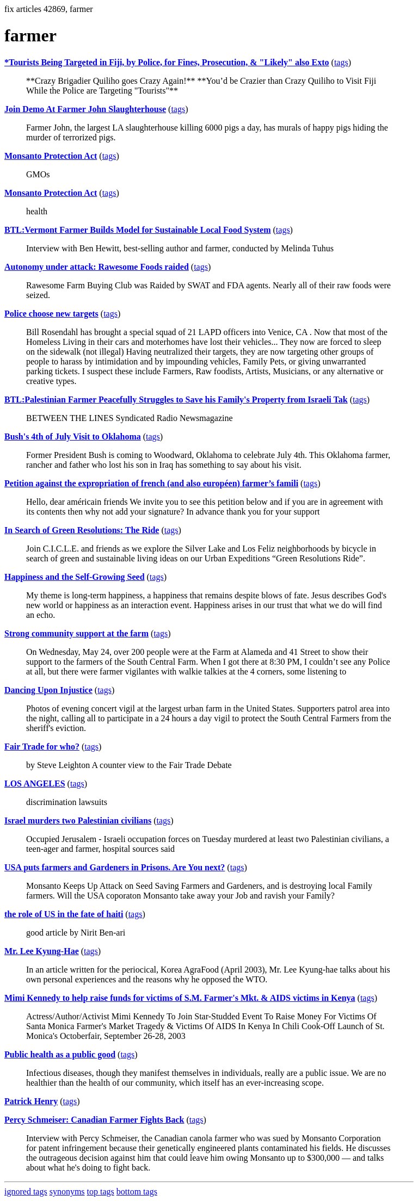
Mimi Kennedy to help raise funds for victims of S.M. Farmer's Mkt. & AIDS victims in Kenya (179, 997)
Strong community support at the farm (76, 633)
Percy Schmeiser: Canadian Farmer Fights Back (94, 1119)
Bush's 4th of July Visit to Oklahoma (72, 436)
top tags (100, 1191)
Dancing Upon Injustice (48, 690)
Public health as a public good (59, 1054)
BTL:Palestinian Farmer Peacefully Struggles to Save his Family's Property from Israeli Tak (176, 399)
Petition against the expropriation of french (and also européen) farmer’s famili (151, 483)
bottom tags (136, 1191)
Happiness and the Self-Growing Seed (74, 576)
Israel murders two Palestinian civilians (77, 820)
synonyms (67, 1191)
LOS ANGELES (34, 783)
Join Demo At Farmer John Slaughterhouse (85, 109)
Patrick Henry (31, 1101)
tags (341, 62)
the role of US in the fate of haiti (63, 914)
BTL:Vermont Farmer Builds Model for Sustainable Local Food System (137, 229)
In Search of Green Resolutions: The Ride (81, 530)
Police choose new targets (51, 313)
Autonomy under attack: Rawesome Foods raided (96, 266)
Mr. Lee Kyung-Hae (41, 951)
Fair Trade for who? (41, 746)
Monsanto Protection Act (50, 155)
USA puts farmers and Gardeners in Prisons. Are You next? (114, 867)
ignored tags (25, 1191)
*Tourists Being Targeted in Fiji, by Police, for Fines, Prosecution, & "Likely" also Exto (166, 62)
